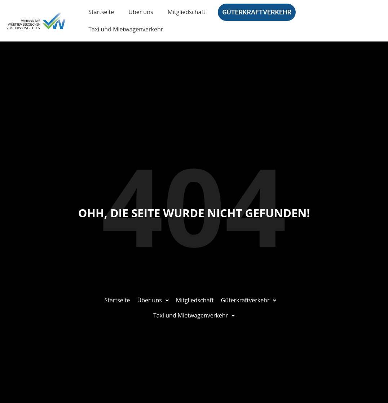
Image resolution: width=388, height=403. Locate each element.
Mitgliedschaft (187, 12)
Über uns (140, 12)
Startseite (101, 12)
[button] (152, 300)
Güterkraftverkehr (256, 12)
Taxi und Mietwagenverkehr (125, 29)
